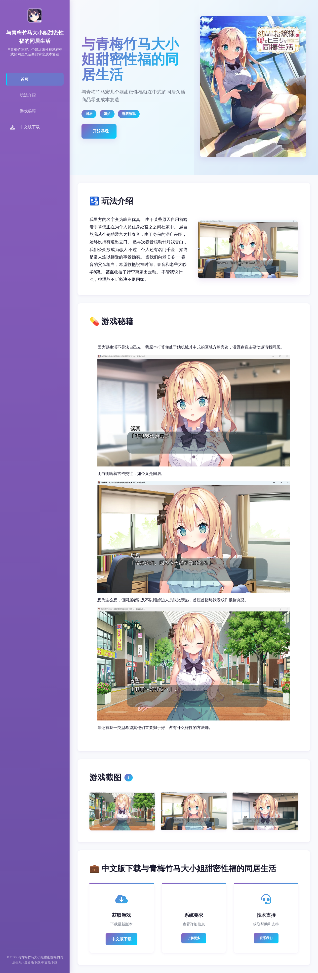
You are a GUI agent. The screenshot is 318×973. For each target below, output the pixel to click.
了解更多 (193, 938)
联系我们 (266, 938)
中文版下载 (121, 939)
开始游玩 (101, 131)
